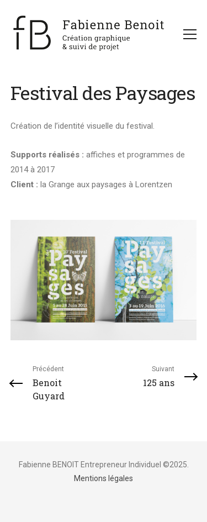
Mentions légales (103, 478)
